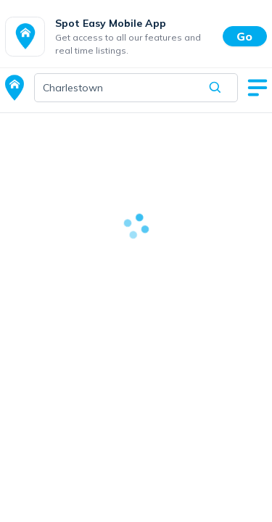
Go (244, 36)
